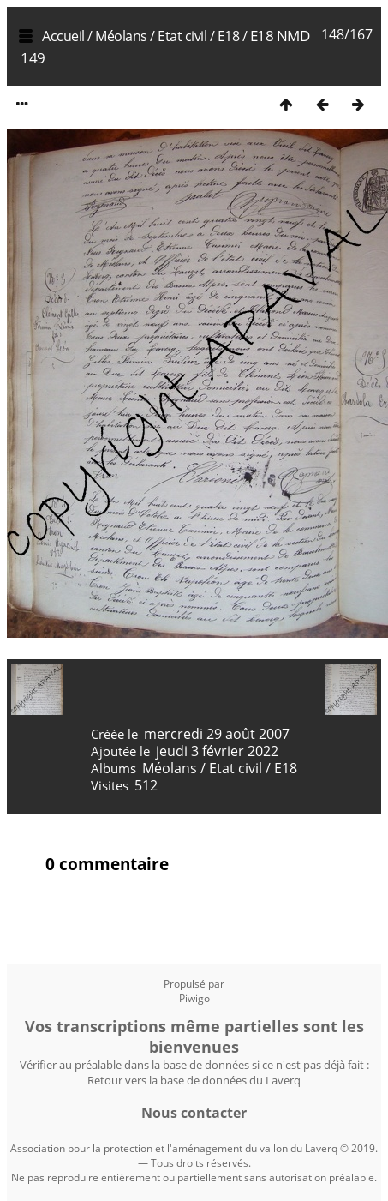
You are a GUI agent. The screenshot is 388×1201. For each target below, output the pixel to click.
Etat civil (182, 36)
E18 (229, 36)
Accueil (63, 36)
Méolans (121, 36)
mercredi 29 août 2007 (217, 733)
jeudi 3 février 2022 (217, 751)
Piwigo (194, 998)
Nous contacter (194, 1112)
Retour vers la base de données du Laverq (194, 1080)
